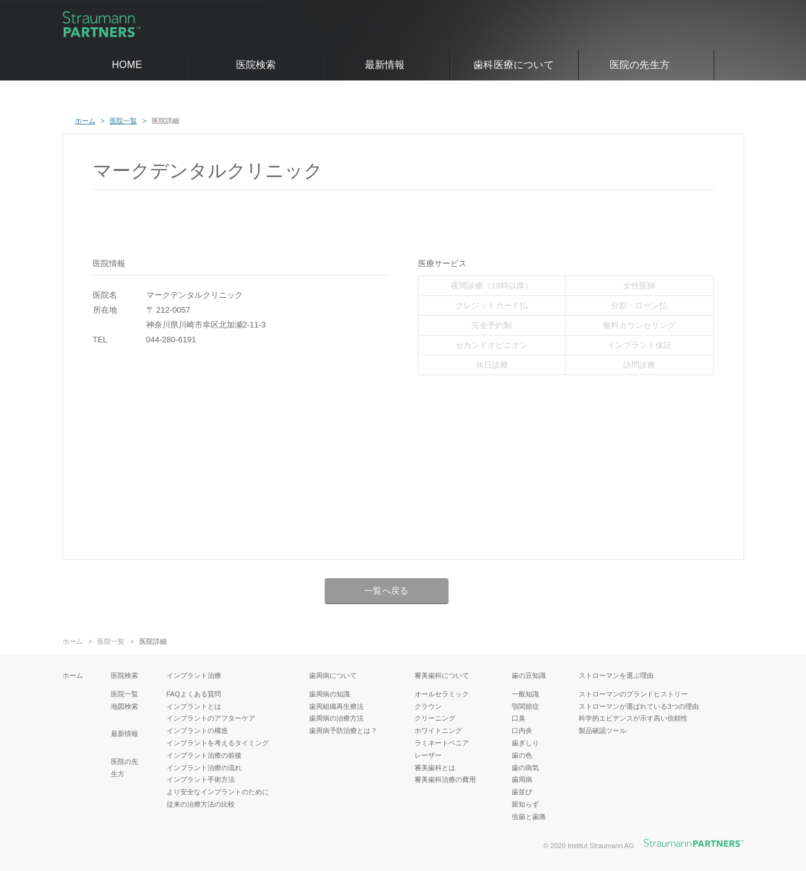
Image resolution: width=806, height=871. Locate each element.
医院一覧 (111, 641)
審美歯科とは (434, 767)
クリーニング (434, 718)
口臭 (518, 718)
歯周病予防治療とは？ (343, 730)
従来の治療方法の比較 (201, 804)
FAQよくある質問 (194, 694)
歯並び (522, 791)
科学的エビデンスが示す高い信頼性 (633, 718)
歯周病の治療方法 (336, 718)
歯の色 (522, 755)
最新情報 (385, 64)
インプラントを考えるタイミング (218, 743)
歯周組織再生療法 (336, 706)
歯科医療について (513, 64)
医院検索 (256, 64)
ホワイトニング (438, 730)
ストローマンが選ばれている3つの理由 (638, 706)
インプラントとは (194, 706)
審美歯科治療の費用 (445, 779)
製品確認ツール (602, 730)
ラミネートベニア (441, 743)
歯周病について (333, 675)
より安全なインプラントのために (218, 791)
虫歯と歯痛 (529, 816)
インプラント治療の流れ (204, 767)
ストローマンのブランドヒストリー (633, 694)
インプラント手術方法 (201, 779)
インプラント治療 (194, 675)
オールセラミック (441, 694)
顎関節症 (525, 706)
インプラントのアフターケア (211, 718)
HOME (127, 64)
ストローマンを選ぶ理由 (616, 675)
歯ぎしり (525, 743)
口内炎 (522, 730)
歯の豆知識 (529, 675)
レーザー (428, 755)
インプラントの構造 (197, 730)
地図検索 (124, 706)
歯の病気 (525, 767)
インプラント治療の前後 (204, 755)
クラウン (428, 706)
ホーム (73, 641)
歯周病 (522, 779)
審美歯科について (441, 675)
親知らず (525, 804)
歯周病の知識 (329, 694)
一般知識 (525, 694)
